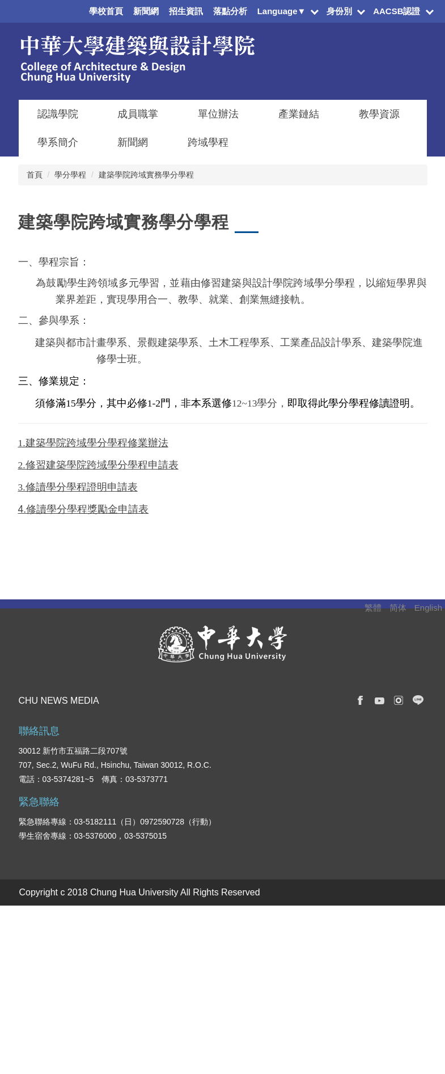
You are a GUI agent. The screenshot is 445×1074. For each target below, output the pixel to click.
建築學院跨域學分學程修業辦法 (97, 443)
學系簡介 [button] (57, 142)
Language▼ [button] (281, 11)
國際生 (31, 956)
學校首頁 (106, 11)
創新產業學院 (201, 990)
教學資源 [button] (379, 114)
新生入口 (34, 939)
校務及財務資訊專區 (391, 922)
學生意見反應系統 (387, 973)
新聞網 (146, 11)
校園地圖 (371, 1007)
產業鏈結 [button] (298, 114)
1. (22, 443)
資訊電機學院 (201, 922)
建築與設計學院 (205, 956)
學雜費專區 (375, 939)
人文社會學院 (201, 973)
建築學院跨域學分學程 (97, 465)
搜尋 (418, 689)
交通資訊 (371, 990)
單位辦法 (218, 114)
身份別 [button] (339, 11)
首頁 (35, 174)
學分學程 (70, 174)
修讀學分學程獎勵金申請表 (87, 509)
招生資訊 (186, 11)
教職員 (31, 973)
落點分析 (230, 11)
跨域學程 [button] (208, 142)
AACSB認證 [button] (396, 11)
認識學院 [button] (57, 114)
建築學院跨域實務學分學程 (146, 174)
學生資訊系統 (379, 956)
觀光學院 (193, 1007)
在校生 (31, 922)
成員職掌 (137, 114)
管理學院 (193, 939)
